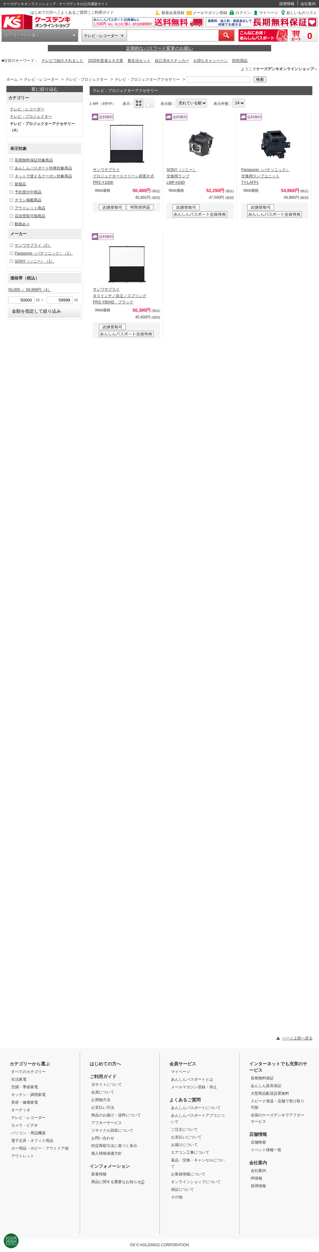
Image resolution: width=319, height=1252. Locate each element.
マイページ (268, 13)
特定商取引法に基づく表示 (114, 1146)
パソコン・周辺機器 (28, 1133)
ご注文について (184, 1129)
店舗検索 (258, 1142)
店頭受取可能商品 (30, 216)
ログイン (243, 13)
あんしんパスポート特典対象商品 (43, 168)
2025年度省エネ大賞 (105, 60)
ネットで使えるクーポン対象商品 (43, 176)
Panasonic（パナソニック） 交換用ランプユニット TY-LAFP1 (265, 176)
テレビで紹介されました (62, 60)
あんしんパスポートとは (192, 1079)
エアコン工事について (190, 1152)
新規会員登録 (172, 13)
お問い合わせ (102, 1138)
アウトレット (22, 1156)
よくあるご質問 (74, 12)
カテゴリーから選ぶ (22, 35)
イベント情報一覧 (266, 1150)
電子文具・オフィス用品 (32, 1140)
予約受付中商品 (28, 192)
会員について (102, 1092)
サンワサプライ (33, 245)
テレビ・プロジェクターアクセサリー (147, 79)
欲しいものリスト (301, 13)
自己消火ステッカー (172, 60)
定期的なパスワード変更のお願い (159, 48)
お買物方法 (100, 1100)
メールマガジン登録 (210, 13)
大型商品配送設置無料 (270, 1093)
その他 (176, 1197)
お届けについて (184, 1145)
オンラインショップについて (196, 1182)
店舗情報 (258, 1134)
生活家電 (18, 1079)
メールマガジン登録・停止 (194, 1087)
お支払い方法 (102, 1107)
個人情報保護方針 (106, 1153)
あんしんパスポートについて (196, 1108)
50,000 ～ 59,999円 (29, 289)
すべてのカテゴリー (28, 1071)
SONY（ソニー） (35, 261)
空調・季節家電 (24, 1087)
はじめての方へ (43, 12)
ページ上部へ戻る (297, 1038)
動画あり (22, 224)
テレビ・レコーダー (101, 36)
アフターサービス (106, 1123)
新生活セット (139, 60)
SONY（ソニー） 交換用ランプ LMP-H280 (182, 176)
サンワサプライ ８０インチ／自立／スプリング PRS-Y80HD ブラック (119, 295)
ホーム (12, 79)
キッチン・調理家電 (28, 1094)
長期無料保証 (262, 1078)
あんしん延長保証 (266, 1086)
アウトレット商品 (30, 208)
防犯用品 (240, 60)
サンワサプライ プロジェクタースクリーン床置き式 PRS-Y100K (123, 176)
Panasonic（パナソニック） (44, 253)
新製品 (20, 184)
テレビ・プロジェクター (86, 79)
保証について (182, 1189)
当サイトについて (106, 1084)
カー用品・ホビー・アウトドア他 (40, 1148)
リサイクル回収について (112, 1130)
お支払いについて (186, 1137)
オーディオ (20, 1110)
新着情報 (99, 1174)
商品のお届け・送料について (116, 1115)
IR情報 (256, 1178)
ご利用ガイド (102, 12)
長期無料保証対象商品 (34, 160)
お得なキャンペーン (210, 60)
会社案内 (308, 4)
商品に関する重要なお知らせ (118, 1182)
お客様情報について (188, 1174)
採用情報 (286, 4)
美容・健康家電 (24, 1102)
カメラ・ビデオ (24, 1125)
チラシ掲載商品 (28, 200)
